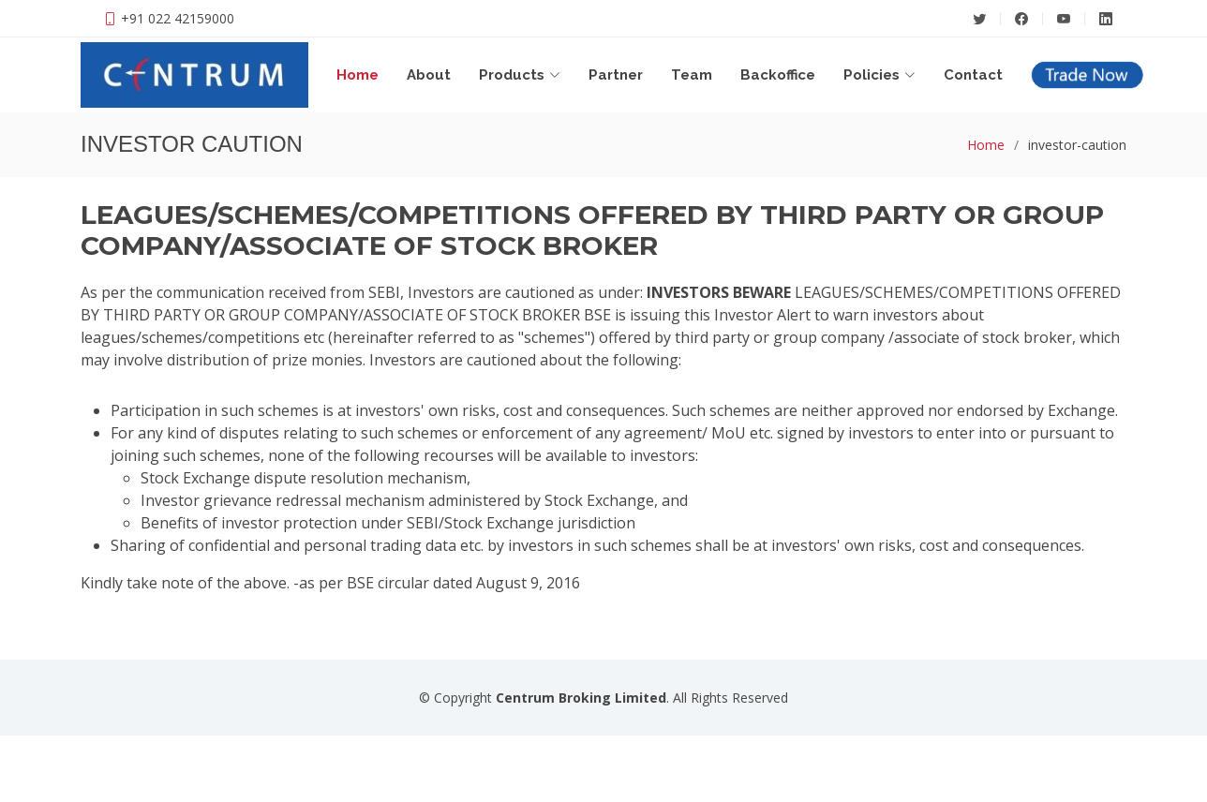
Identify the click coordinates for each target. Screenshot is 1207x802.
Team (691, 75)
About (429, 75)
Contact (973, 75)
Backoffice (777, 75)
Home (357, 75)
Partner (616, 75)
